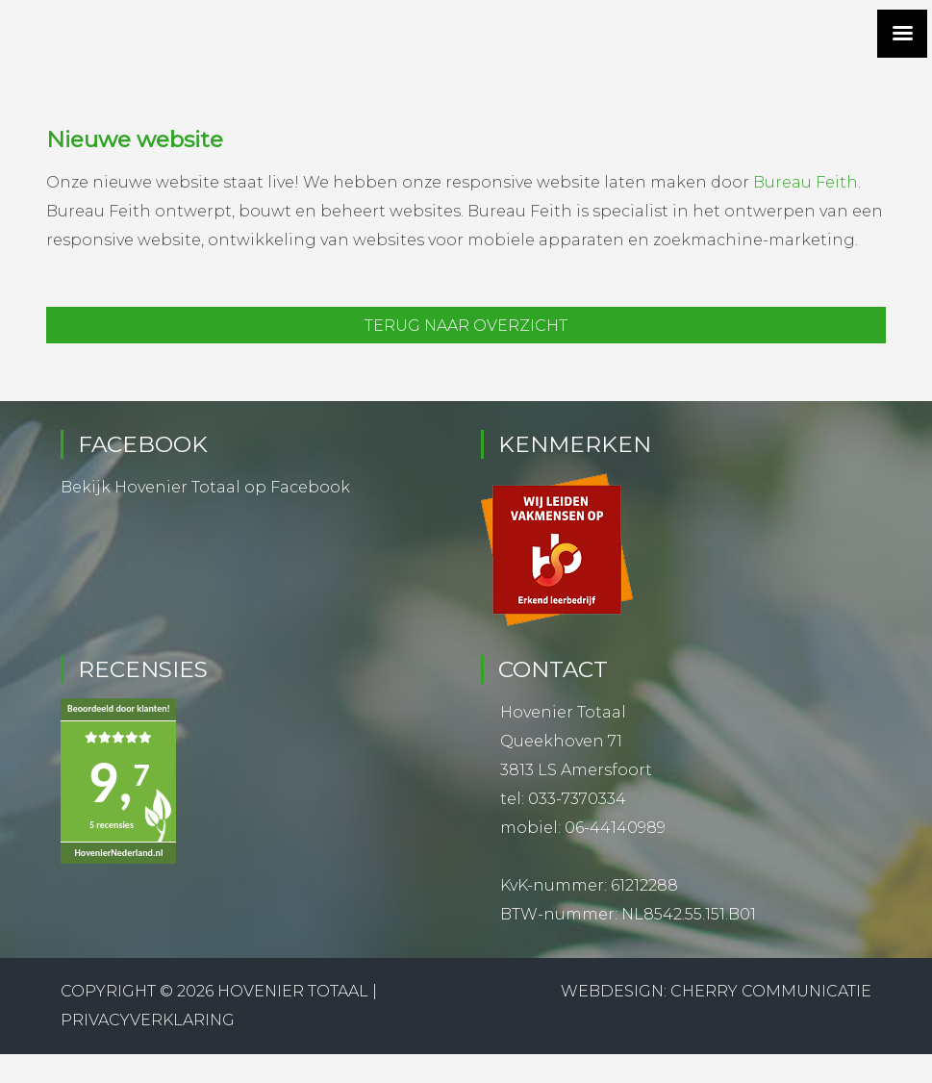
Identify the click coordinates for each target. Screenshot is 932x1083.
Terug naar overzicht (466, 325)
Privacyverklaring (148, 1020)
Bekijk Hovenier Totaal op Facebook (205, 487)
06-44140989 (615, 828)
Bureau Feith (805, 182)
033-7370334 (577, 799)
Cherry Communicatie (770, 991)
